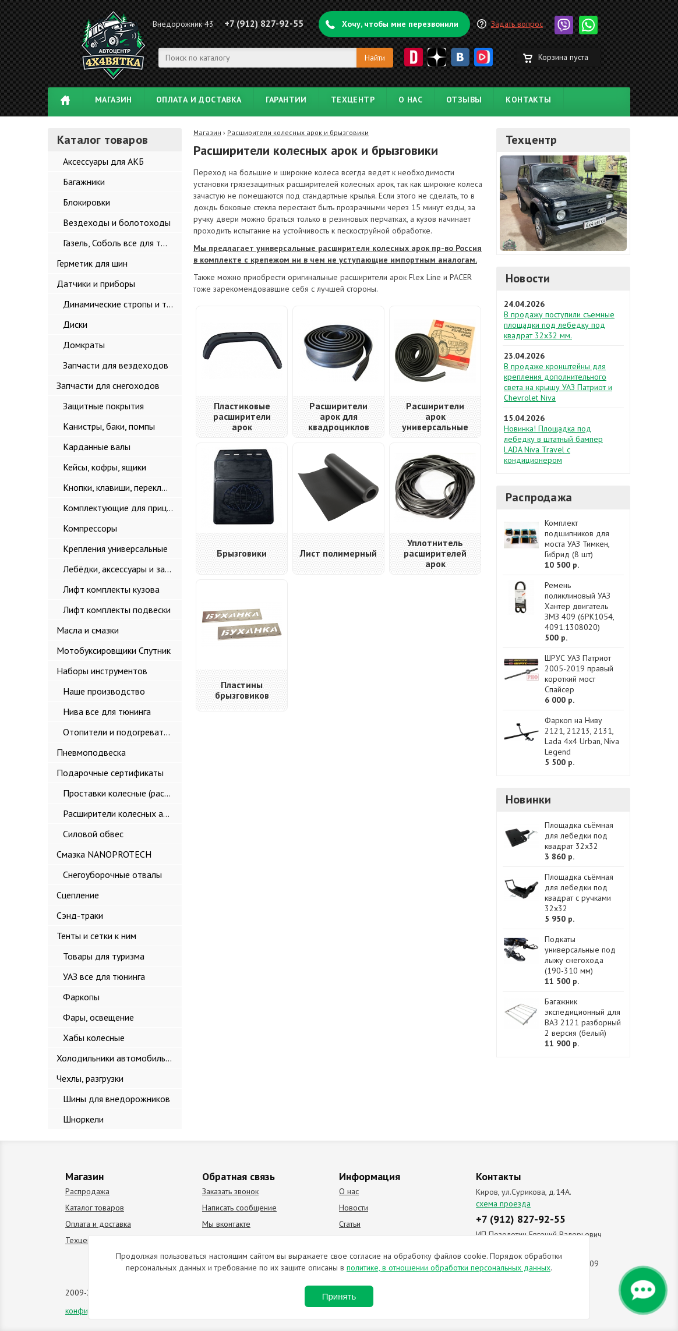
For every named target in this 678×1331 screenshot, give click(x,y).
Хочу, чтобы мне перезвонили (400, 24)
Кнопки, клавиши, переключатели (122, 487)
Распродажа (539, 497)
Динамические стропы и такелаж (122, 304)
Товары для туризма (103, 956)
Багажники (84, 181)
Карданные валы (96, 446)
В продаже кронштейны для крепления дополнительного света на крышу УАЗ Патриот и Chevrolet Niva (558, 382)
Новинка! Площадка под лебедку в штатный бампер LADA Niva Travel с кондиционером (553, 444)
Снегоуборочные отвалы (112, 874)
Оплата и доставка (199, 99)
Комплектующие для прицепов (122, 508)
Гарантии (286, 99)
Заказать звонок (230, 1191)
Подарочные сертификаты (110, 772)
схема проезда (503, 1203)
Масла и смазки (88, 630)
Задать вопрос (517, 24)
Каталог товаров (94, 1207)
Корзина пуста (563, 57)
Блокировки (86, 202)
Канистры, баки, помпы (109, 426)
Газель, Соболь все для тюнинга (122, 243)
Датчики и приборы (96, 283)
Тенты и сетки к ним (96, 935)
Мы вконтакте (226, 1224)
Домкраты (84, 345)
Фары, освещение (98, 1017)
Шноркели (83, 1119)
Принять (339, 1296)
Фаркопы (81, 997)
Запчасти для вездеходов (115, 365)
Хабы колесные (94, 1037)
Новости (528, 278)
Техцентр (353, 99)
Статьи (350, 1224)
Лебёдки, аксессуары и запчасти (122, 569)
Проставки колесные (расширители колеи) (122, 793)
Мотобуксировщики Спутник (114, 650)
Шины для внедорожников (116, 1099)
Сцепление (78, 895)
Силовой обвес (93, 834)
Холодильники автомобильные (119, 1058)
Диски (75, 324)
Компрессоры (90, 528)
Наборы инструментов (102, 671)
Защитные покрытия (103, 406)
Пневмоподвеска (91, 752)
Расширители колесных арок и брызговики (122, 813)
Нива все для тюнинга (107, 711)
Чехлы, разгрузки (90, 1078)
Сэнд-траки (80, 915)
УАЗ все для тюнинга (104, 976)
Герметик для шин (92, 263)
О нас (410, 99)
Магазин (113, 99)
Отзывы (464, 99)
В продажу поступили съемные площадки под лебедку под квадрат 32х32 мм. (559, 325)
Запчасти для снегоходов (108, 385)
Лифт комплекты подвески (117, 609)
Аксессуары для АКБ (103, 161)
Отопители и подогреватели (120, 732)
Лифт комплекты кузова (111, 589)
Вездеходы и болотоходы (117, 222)
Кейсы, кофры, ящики (104, 467)
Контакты (528, 99)
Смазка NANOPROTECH (104, 854)
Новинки (528, 799)
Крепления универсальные (115, 548)
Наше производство (104, 691)
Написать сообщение (239, 1207)
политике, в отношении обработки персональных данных (448, 1267)
